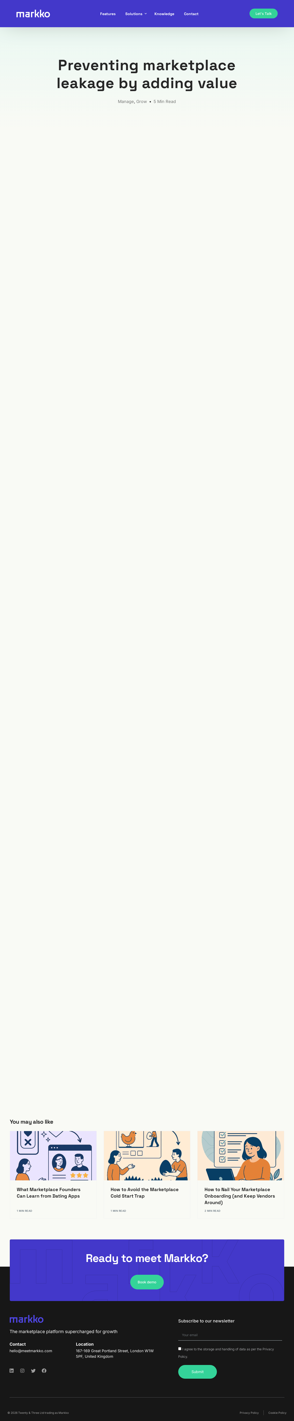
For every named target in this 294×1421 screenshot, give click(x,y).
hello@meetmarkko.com (31, 1350)
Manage (126, 101)
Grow (141, 101)
